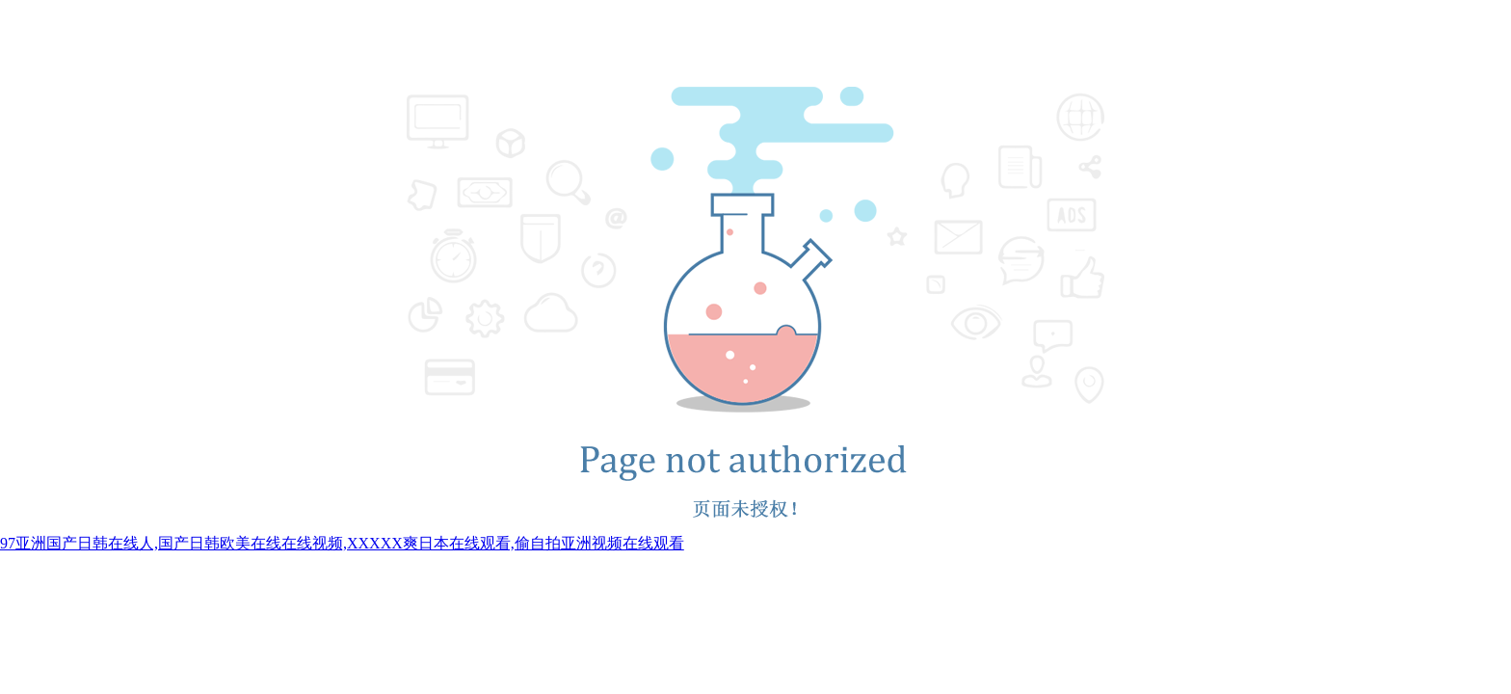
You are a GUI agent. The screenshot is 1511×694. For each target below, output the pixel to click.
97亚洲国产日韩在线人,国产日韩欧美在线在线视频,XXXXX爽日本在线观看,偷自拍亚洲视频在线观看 (342, 543)
